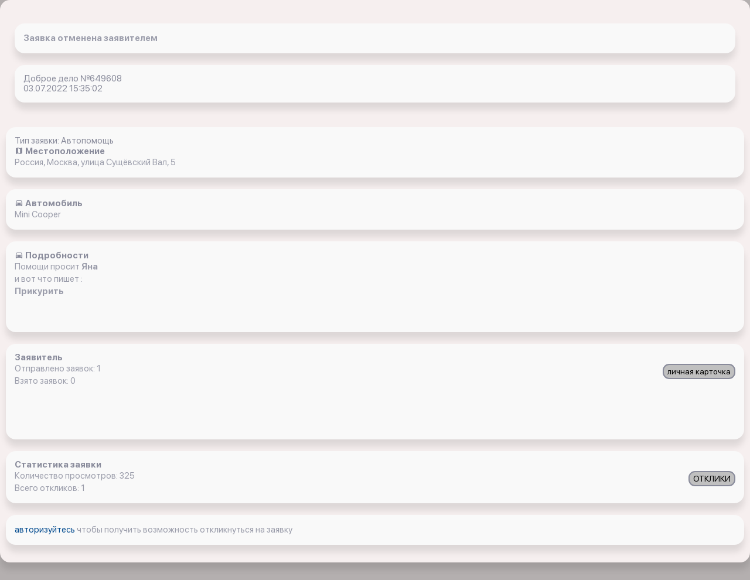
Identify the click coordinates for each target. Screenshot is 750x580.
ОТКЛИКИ (712, 478)
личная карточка (699, 371)
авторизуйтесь (46, 529)
